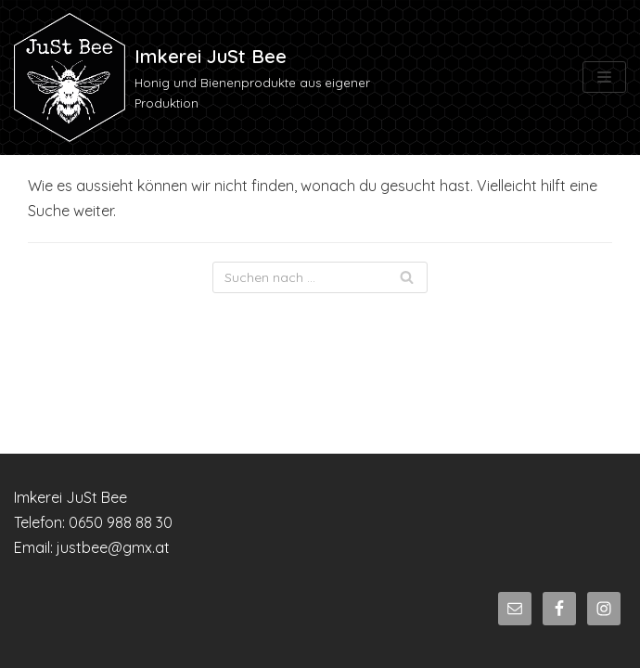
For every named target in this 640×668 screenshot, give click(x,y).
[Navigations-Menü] (604, 77)
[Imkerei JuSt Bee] (213, 77)
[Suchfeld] (320, 277)
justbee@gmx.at (113, 547)
